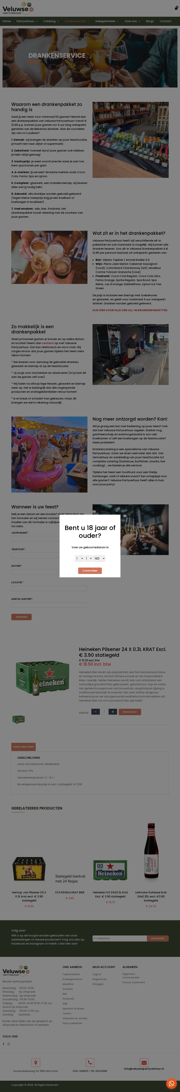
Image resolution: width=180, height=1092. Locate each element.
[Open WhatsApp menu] (171, 1083)
